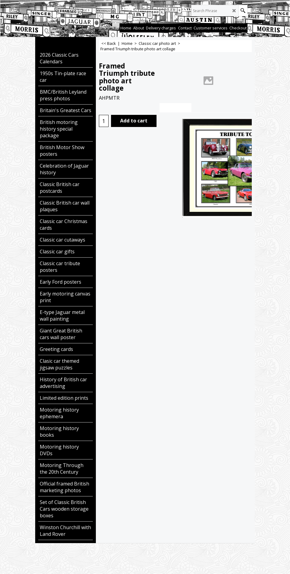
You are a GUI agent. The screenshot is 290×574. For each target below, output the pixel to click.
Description (175, 108)
